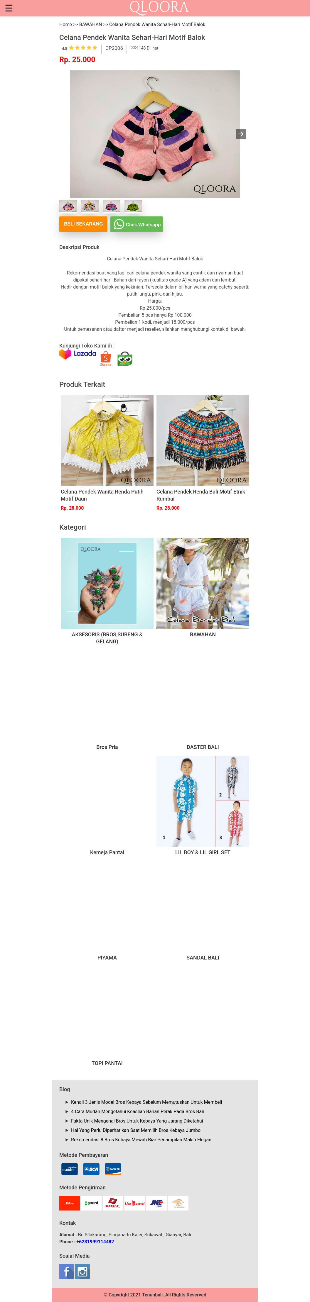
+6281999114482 (95, 1242)
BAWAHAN (90, 24)
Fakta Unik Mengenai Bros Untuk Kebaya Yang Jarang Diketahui (137, 1121)
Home (65, 24)
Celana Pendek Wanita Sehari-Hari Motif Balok (157, 24)
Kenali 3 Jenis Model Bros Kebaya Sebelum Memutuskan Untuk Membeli (146, 1102)
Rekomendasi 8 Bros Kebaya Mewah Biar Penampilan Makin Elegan (141, 1139)
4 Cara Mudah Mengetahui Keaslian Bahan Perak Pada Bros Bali (137, 1111)
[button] (241, 134)
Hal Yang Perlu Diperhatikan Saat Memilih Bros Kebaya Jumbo (136, 1130)
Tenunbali (152, 1295)
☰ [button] (9, 8)
